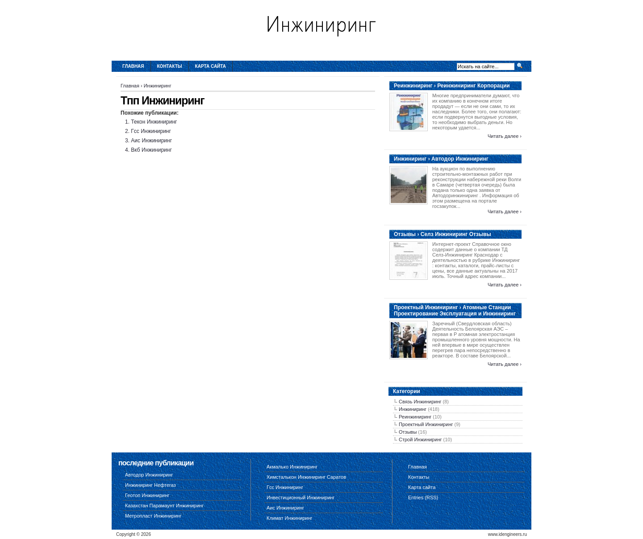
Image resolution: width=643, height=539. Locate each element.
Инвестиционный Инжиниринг (300, 497)
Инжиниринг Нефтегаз (150, 485)
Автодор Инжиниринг (149, 474)
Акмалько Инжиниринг (292, 466)
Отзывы (408, 432)
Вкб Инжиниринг (151, 150)
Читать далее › (505, 136)
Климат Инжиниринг (290, 518)
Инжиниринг (157, 85)
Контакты (169, 66)
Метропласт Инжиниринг (153, 515)
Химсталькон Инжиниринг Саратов (306, 477)
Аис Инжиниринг (151, 140)
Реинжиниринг (415, 416)
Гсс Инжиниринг (151, 131)
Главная (133, 66)
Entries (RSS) (423, 497)
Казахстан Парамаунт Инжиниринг (164, 505)
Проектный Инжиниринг (426, 424)
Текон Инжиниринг (154, 122)
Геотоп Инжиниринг (147, 495)
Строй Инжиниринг (420, 439)
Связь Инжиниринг (420, 401)
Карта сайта (210, 66)
